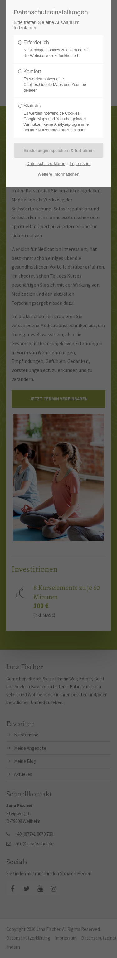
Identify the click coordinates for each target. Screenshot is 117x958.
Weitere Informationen (59, 174)
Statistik (56, 118)
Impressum (80, 163)
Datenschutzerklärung (47, 163)
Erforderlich (56, 49)
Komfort (56, 81)
